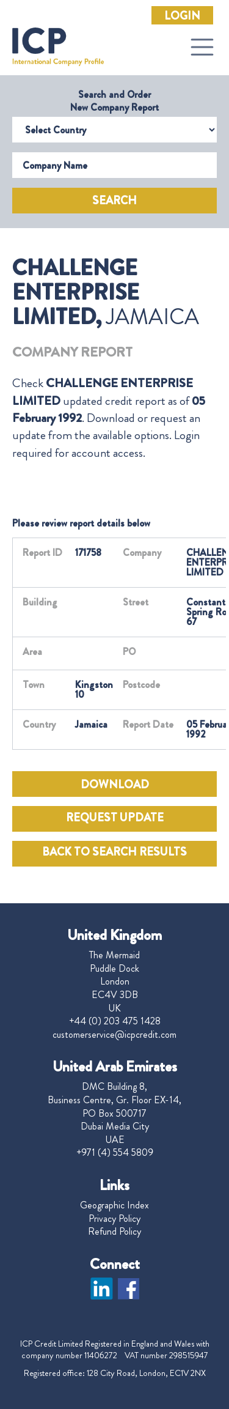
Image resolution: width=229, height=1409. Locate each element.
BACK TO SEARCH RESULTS (114, 852)
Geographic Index (114, 1205)
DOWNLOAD (115, 785)
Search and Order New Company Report (114, 101)
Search (114, 201)
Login (182, 16)
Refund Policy (114, 1231)
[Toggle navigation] (202, 47)
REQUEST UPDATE (115, 818)
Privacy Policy (114, 1219)
